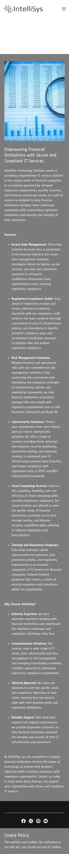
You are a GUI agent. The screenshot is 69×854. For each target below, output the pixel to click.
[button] (64, 8)
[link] (23, 8)
